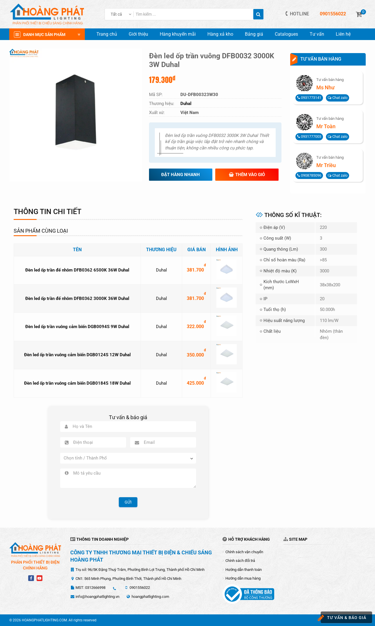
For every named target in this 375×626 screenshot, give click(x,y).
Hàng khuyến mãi (178, 34)
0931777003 (309, 136)
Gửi (128, 502)
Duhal (161, 270)
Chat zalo (337, 97)
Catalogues (286, 34)
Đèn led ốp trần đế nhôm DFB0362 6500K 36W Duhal (77, 270)
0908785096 (309, 175)
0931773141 (309, 97)
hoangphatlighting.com (150, 596)
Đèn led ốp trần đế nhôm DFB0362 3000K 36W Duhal (77, 298)
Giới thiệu (138, 34)
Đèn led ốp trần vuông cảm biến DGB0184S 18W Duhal (77, 383)
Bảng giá (254, 34)
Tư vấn (317, 34)
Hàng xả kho (220, 34)
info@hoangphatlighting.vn (97, 596)
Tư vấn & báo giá (343, 618)
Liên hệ (343, 34)
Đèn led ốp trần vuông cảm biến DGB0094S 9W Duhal (77, 326)
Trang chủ (106, 34)
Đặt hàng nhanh (180, 174)
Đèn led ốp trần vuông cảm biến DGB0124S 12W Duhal (77, 354)
